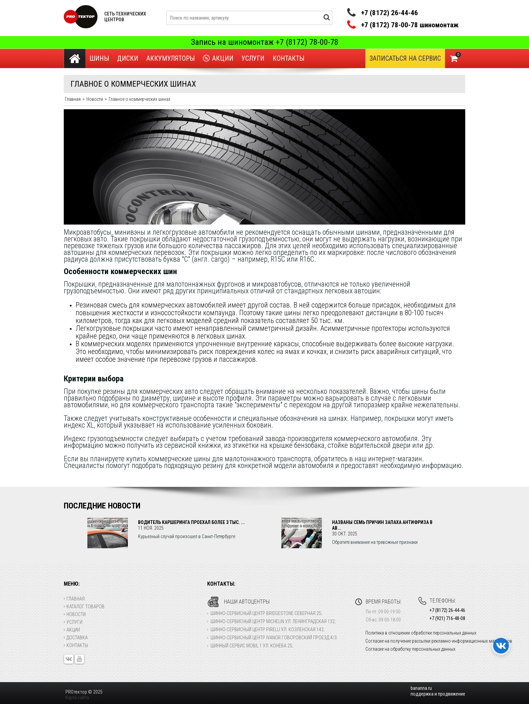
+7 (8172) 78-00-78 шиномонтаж (409, 25)
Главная (74, 599)
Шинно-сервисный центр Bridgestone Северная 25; (266, 613)
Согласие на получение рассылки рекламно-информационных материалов (438, 641)
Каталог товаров (84, 606)
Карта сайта (77, 697)
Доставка (76, 637)
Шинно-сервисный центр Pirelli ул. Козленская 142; (268, 629)
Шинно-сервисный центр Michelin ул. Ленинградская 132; (273, 621)
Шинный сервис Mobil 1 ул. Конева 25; (252, 645)
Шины (99, 58)
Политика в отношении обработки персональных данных (420, 633)
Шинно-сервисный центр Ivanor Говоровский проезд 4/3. (274, 637)
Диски (127, 58)
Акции (218, 58)
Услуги (253, 58)
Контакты (288, 58)
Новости (75, 614)
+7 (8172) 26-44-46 (389, 13)
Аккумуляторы (170, 58)
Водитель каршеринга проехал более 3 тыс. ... (191, 522)
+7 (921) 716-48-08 (447, 618)
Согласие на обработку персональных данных (410, 649)
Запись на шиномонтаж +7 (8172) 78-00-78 (264, 42)
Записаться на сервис (405, 58)
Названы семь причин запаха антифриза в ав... (382, 525)
